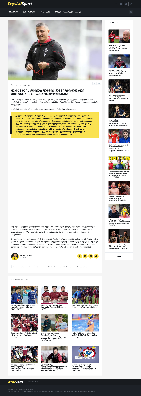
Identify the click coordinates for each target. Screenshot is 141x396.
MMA (42, 12)
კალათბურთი (30, 12)
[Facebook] (79, 256)
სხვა (49, 12)
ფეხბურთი (14, 12)
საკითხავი (68, 12)
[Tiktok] (96, 256)
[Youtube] (90, 256)
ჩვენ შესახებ (33, 382)
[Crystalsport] (20, 3)
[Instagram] (85, 256)
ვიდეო (58, 12)
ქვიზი (78, 12)
